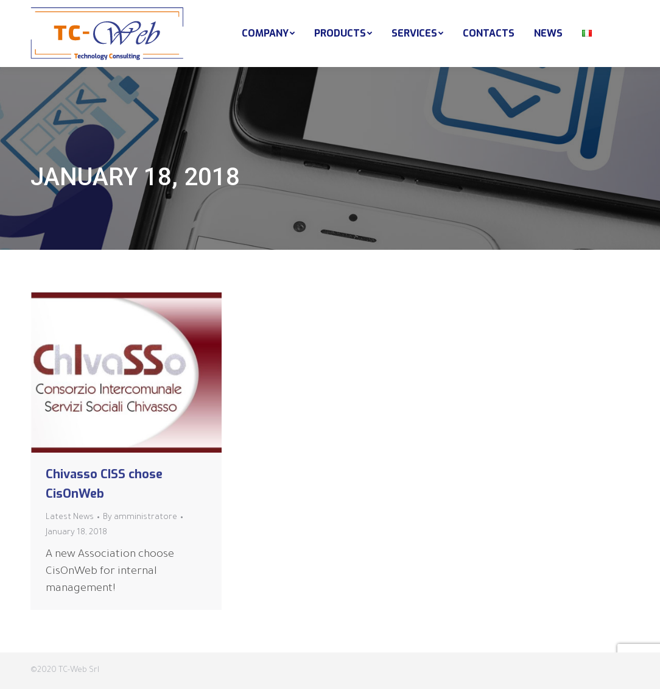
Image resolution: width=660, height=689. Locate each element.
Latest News (70, 517)
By (140, 517)
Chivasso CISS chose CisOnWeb (104, 484)
